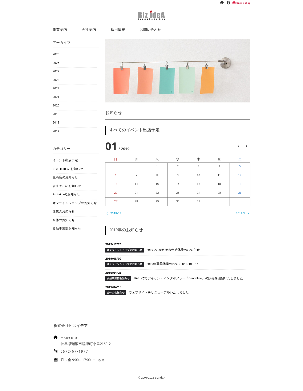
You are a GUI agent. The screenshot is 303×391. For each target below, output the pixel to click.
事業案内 (60, 30)
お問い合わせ (150, 30)
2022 (56, 88)
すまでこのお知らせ (67, 186)
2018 (56, 122)
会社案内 (89, 30)
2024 (56, 71)
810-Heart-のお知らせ (68, 169)
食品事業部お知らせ (67, 228)
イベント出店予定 (65, 160)
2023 (56, 80)
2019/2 (243, 213)
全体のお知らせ (64, 220)
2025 (56, 63)
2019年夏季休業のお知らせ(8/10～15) (177, 262)
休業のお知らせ (64, 211)
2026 (56, 54)
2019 (56, 114)
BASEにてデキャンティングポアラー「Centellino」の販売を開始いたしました (177, 276)
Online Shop (241, 3)
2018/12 (113, 213)
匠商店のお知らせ (65, 177)
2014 (56, 131)
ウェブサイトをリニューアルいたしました (177, 290)
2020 (56, 105)
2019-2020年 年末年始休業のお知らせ (177, 247)
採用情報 (118, 30)
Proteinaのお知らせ (66, 194)
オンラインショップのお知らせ (75, 203)
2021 (56, 97)
